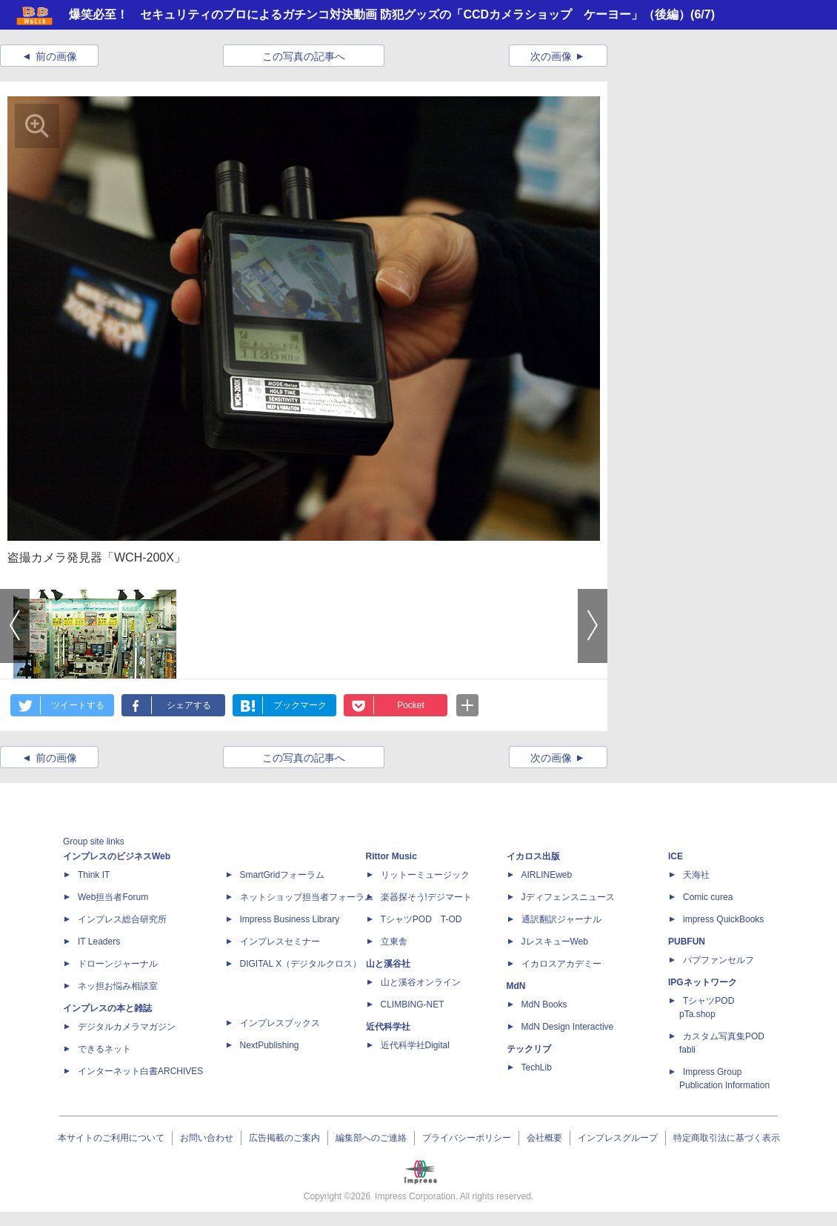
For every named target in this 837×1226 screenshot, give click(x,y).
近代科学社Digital (415, 1045)
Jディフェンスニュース (568, 897)
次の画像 (551, 56)
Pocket (410, 705)
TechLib (536, 1067)
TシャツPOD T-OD (421, 919)
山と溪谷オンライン (421, 982)
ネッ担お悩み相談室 (118, 986)
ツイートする (77, 705)
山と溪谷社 (388, 964)
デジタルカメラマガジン (127, 1027)
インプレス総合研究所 (122, 919)
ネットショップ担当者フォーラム (306, 897)
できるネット (104, 1049)
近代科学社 (388, 1027)
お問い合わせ (206, 1138)
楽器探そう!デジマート (426, 897)
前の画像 (56, 56)
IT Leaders (99, 941)
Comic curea (708, 897)
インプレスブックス (280, 1023)
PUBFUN (686, 941)
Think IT (94, 875)
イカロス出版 (533, 856)
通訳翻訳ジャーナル (561, 919)
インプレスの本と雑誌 (107, 1008)
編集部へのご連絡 (371, 1138)
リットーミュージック (425, 875)
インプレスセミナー (280, 941)
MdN (516, 986)
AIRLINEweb (547, 875)
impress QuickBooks (723, 919)
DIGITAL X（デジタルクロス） (301, 964)
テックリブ (529, 1049)
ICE (675, 856)
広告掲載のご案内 (284, 1138)
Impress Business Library (290, 919)
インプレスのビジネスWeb (116, 856)
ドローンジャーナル (118, 964)
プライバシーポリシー (466, 1138)
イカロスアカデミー (561, 964)
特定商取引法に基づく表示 (726, 1138)
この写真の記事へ (303, 56)
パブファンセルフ (718, 960)
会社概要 (544, 1138)
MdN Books (544, 1004)
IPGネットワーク (702, 982)
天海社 (696, 875)
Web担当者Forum (113, 897)
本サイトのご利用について (111, 1138)
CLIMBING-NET (412, 1004)
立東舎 (394, 941)
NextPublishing (269, 1045)
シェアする (189, 705)
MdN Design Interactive (567, 1027)
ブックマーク (300, 705)
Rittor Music (391, 856)
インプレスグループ (618, 1138)
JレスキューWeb (554, 941)
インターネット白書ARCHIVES (140, 1071)
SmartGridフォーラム (282, 875)
